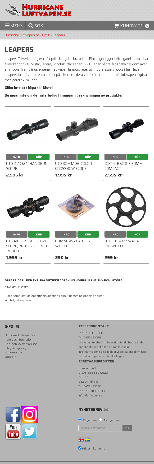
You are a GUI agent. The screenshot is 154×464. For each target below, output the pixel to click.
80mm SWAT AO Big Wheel (72, 243)
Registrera (90, 420)
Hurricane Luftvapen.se (22, 35)
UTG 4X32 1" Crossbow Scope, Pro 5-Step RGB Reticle (26, 246)
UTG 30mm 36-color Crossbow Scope (73, 166)
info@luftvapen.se (90, 351)
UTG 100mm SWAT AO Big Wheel (122, 243)
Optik (46, 35)
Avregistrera (112, 420)
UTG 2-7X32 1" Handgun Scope (27, 166)
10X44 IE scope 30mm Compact (123, 166)
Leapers (59, 35)
